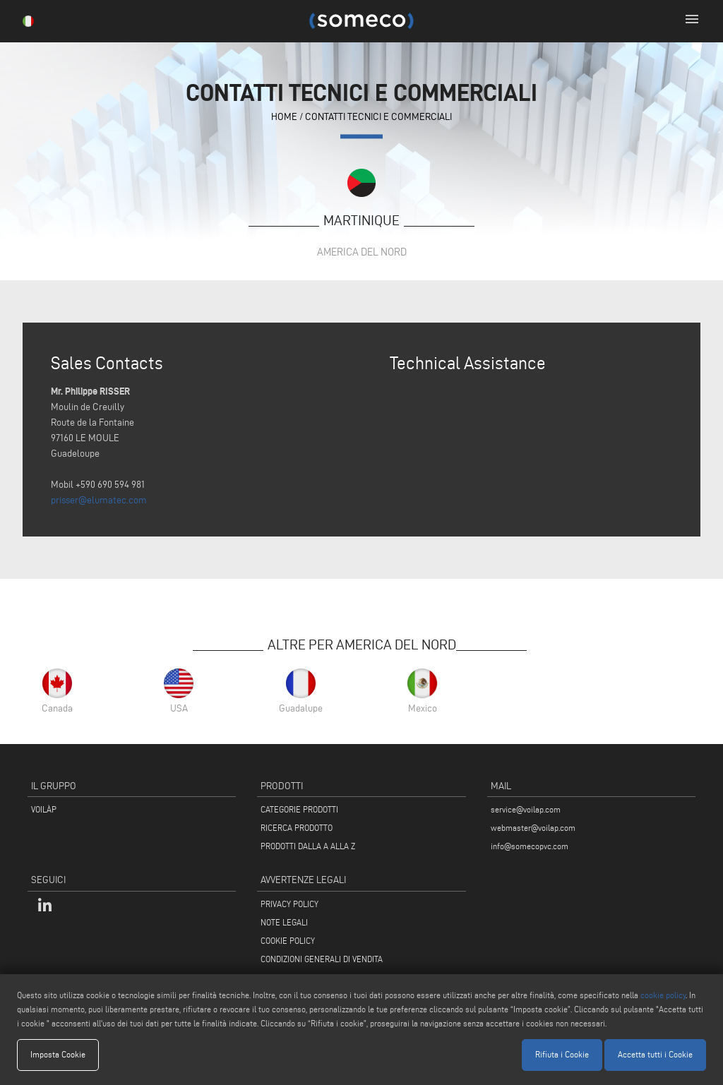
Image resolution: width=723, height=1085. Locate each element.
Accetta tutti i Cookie (655, 1054)
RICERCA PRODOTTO (297, 827)
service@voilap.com (526, 809)
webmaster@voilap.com (533, 827)
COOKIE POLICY (288, 940)
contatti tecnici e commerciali (378, 117)
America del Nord (362, 252)
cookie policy (663, 995)
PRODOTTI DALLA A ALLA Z (308, 846)
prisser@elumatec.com (99, 500)
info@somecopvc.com (529, 846)
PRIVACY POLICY (289, 904)
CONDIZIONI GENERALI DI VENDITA (322, 959)
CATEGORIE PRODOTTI (299, 809)
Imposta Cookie (57, 1054)
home (284, 117)
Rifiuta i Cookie (562, 1054)
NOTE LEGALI (284, 922)
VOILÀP (43, 809)
